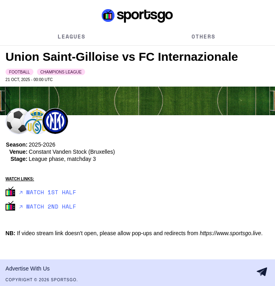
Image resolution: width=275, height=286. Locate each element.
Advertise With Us (28, 268)
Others (203, 36)
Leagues (71, 36)
